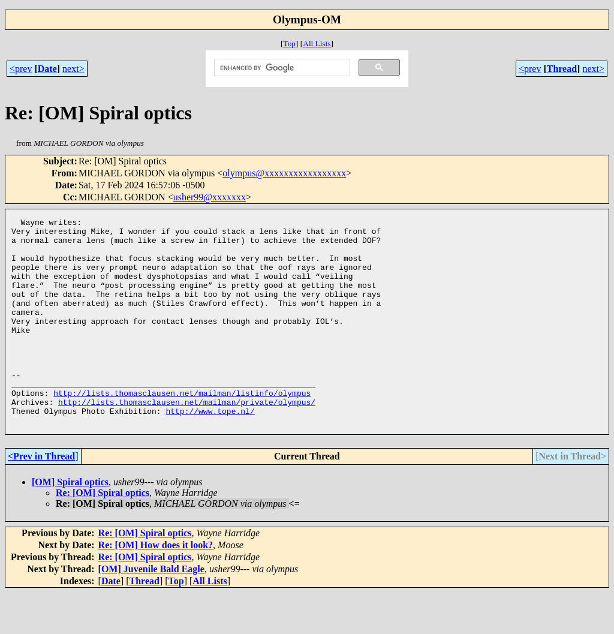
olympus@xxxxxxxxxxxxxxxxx (284, 173)
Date (47, 69)
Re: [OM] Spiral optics (102, 534)
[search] (281, 67)
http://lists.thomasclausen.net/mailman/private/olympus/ (186, 439)
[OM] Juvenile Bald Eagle (151, 610)
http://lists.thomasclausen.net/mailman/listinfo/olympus (182, 428)
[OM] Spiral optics (70, 523)
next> (73, 69)
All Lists (316, 43)
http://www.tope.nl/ (209, 450)
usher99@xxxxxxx (209, 197)
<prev (21, 69)
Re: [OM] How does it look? (155, 586)
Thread (562, 69)
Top (289, 43)
